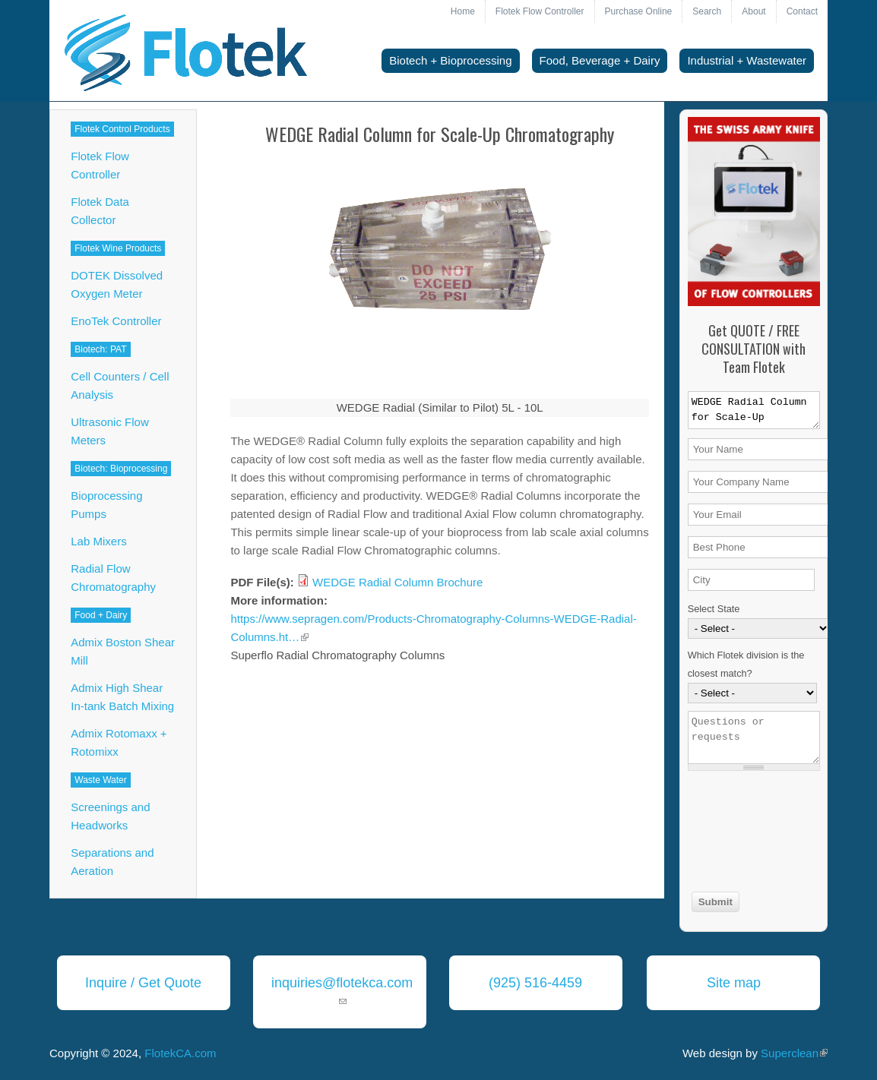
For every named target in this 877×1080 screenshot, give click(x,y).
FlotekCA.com (180, 1053)
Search (706, 11)
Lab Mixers (98, 541)
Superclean (794, 1053)
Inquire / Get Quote (143, 982)
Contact (802, 11)
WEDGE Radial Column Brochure (397, 582)
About (753, 11)
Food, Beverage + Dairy (600, 60)
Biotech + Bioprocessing (450, 60)
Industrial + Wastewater (746, 60)
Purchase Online (639, 11)
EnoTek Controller (116, 320)
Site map (734, 982)
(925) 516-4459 (535, 982)
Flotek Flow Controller (539, 11)
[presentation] (750, 833)
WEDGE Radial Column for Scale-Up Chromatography (754, 410)
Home (463, 11)
